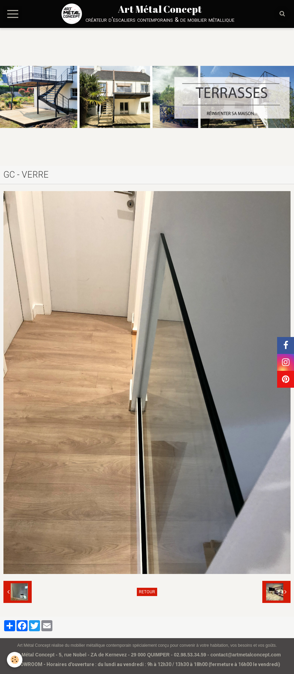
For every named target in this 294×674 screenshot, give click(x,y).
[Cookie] (14, 659)
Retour (147, 591)
